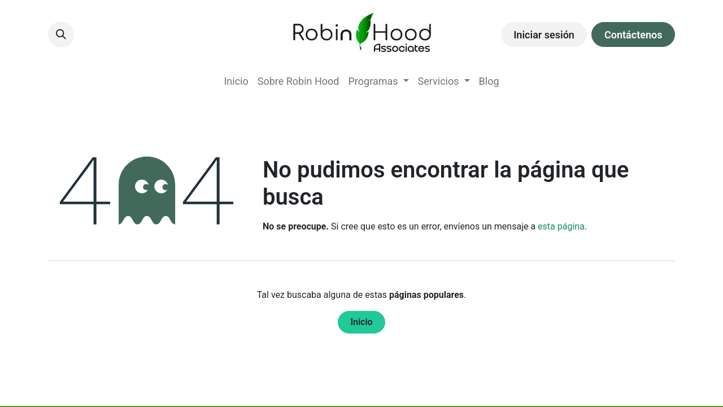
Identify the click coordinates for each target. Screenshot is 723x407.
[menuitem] (235, 81)
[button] (61, 34)
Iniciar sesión (543, 35)
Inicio (361, 322)
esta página (561, 226)
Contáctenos (633, 35)
